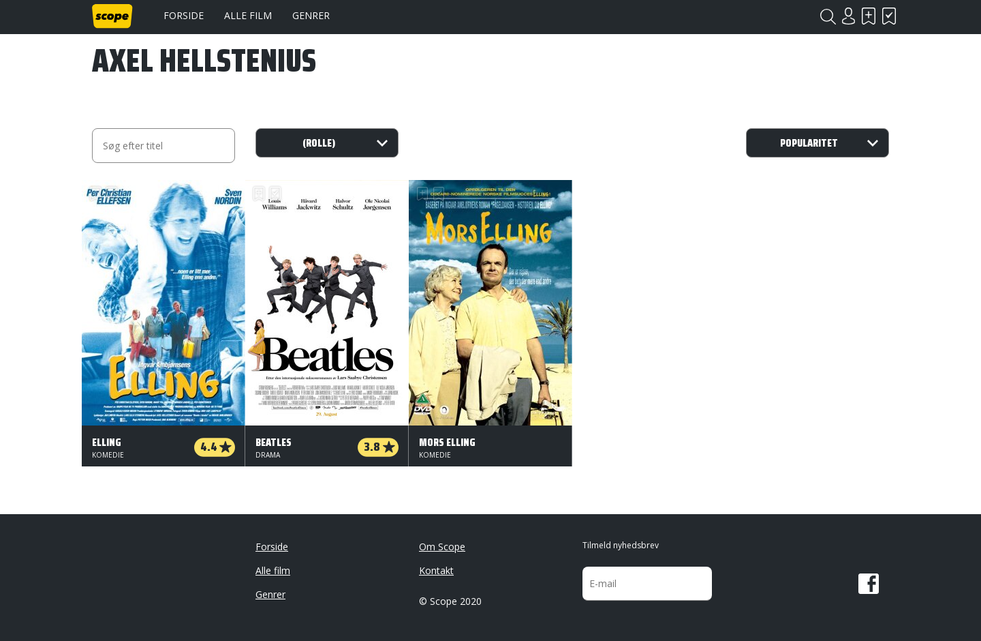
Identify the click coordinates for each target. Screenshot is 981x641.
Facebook (868, 583)
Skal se (868, 16)
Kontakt (436, 570)
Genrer (311, 15)
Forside (184, 15)
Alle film (248, 15)
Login (848, 16)
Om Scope (442, 546)
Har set (889, 16)
